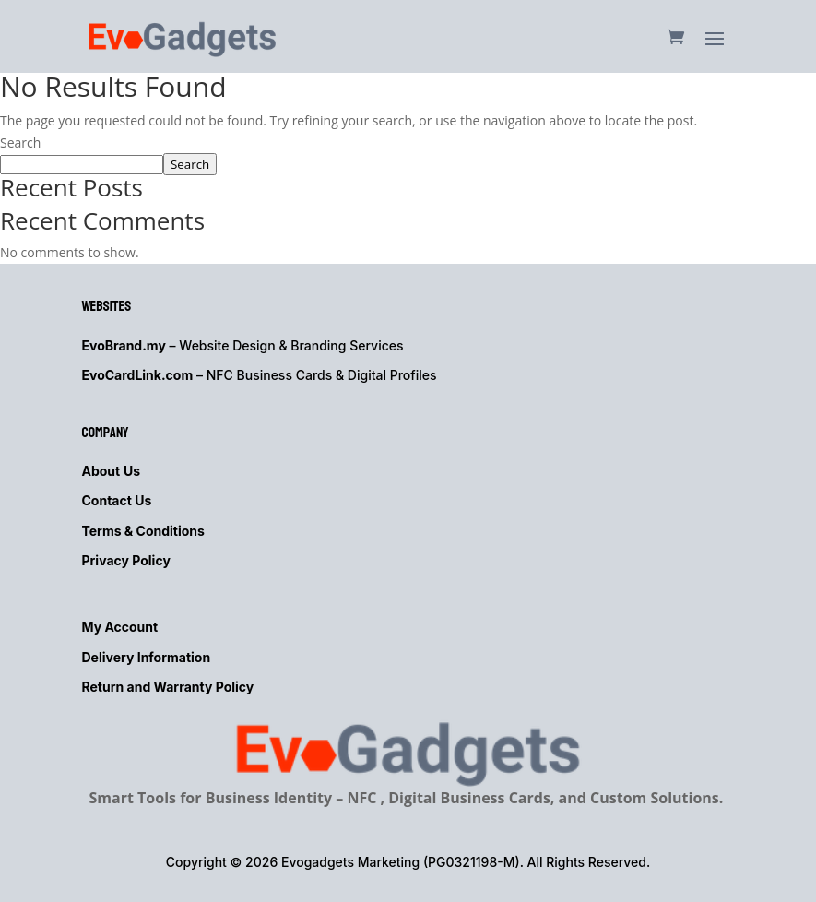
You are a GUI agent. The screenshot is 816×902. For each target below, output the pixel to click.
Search (20, 142)
